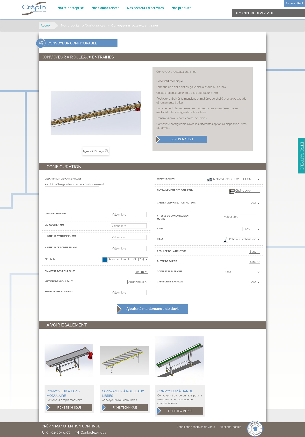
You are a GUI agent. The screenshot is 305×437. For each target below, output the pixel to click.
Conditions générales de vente (196, 426)
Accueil (46, 25)
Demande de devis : (254, 13)
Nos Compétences (105, 8)
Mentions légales (230, 426)
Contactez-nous (93, 432)
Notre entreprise (71, 8)
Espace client (294, 3)
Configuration (174, 139)
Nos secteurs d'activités (145, 8)
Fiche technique (64, 407)
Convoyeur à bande (175, 391)
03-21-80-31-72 (58, 432)
